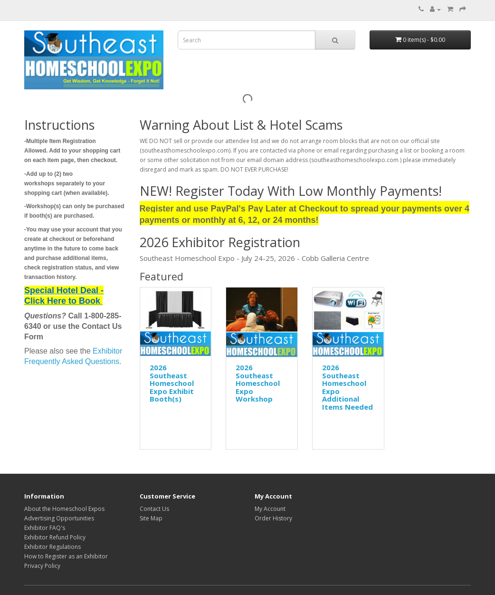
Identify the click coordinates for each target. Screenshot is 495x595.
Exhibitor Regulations (52, 547)
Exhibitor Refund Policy (55, 537)
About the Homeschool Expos (64, 509)
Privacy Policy (42, 566)
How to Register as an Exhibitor (66, 556)
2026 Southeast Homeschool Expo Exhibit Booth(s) (172, 383)
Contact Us (154, 509)
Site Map (151, 518)
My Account (270, 509)
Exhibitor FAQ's (44, 528)
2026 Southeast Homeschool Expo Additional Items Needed (347, 387)
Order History (273, 518)
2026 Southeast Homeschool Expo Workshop (258, 383)
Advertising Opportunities (59, 518)
